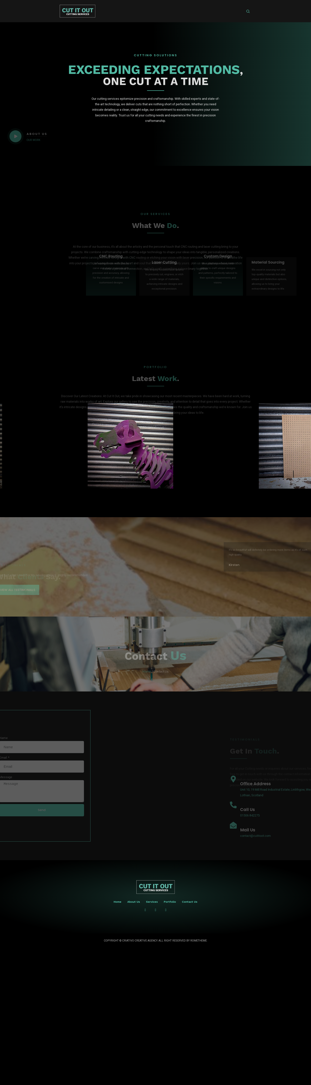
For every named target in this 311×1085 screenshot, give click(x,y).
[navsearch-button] (248, 11)
